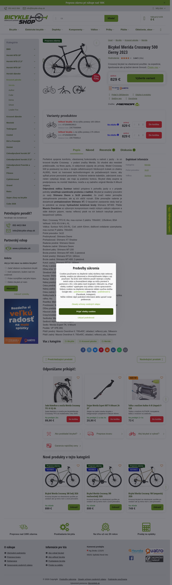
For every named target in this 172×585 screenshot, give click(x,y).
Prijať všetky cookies (86, 311)
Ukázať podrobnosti (86, 318)
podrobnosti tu (80, 292)
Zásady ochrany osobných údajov (86, 304)
